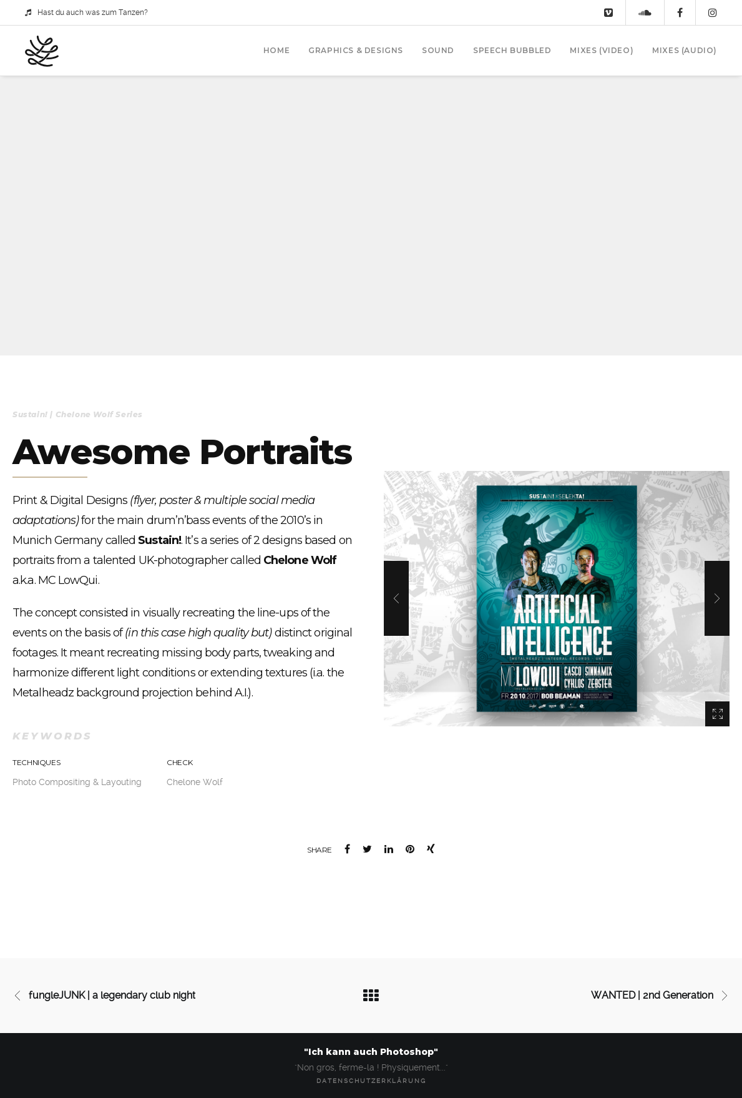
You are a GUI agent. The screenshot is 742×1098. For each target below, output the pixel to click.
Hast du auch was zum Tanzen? (86, 12)
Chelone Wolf (195, 782)
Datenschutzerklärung (371, 1080)
